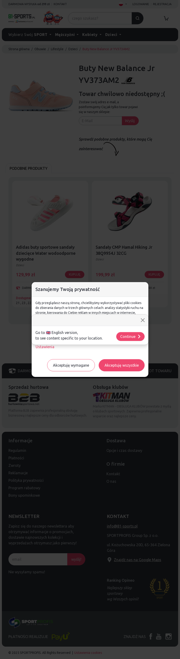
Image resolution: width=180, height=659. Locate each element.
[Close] (142, 320)
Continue (130, 336)
